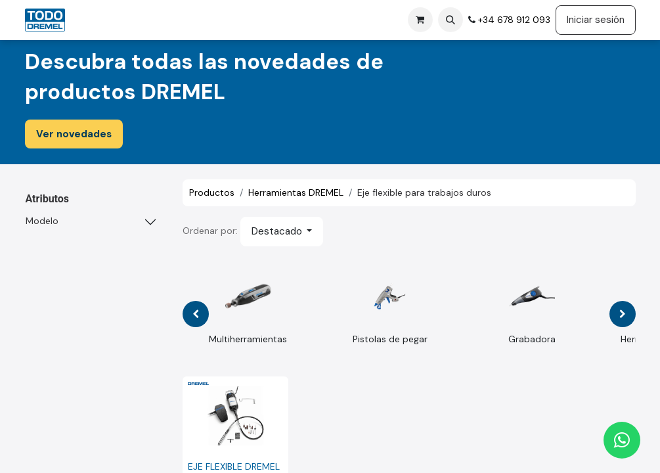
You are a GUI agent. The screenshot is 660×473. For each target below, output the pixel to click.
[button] (450, 19)
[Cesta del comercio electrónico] (420, 19)
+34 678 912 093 (512, 20)
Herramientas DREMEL (295, 192)
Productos (211, 192)
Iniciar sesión (596, 19)
